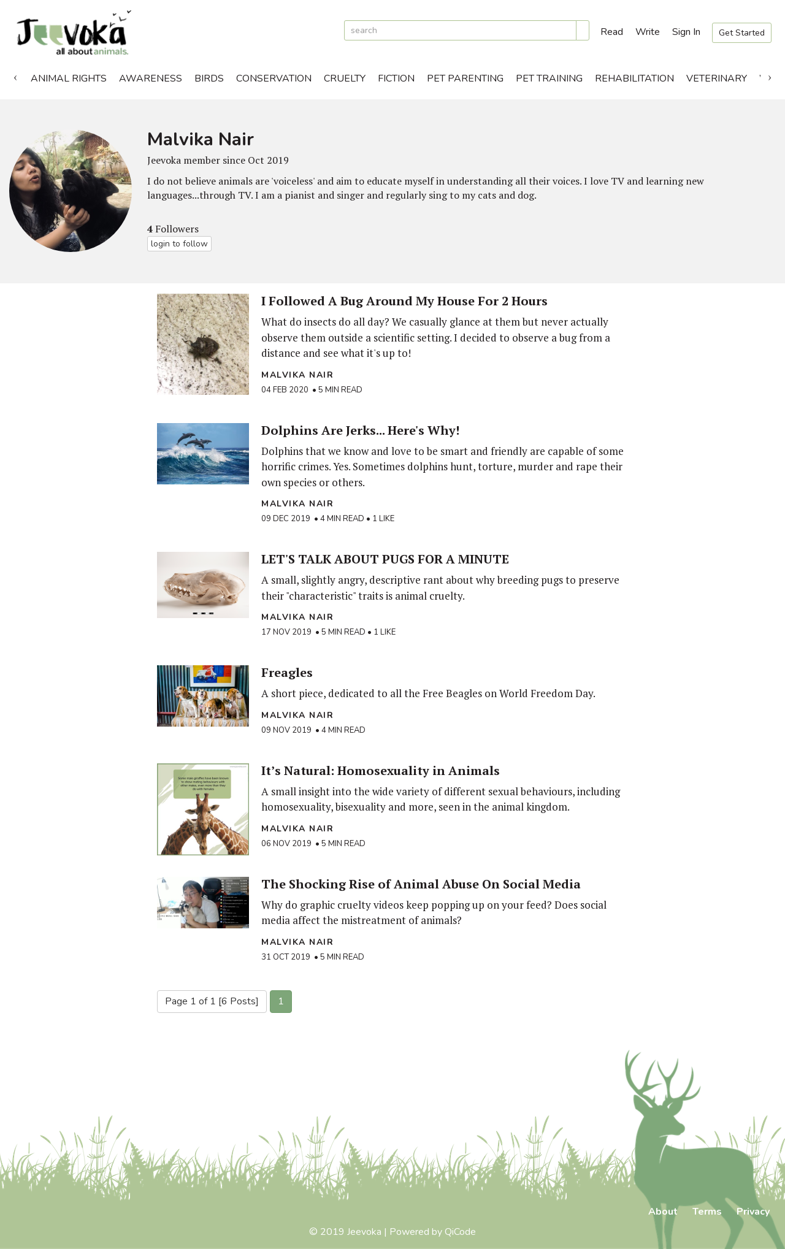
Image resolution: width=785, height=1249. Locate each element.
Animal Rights (69, 78)
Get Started (742, 33)
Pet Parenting (465, 78)
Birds (209, 78)
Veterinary (716, 78)
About (663, 1211)
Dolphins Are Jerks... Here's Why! (360, 430)
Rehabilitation (634, 78)
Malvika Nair (297, 375)
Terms (707, 1211)
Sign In (686, 32)
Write (647, 32)
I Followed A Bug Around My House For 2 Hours (404, 300)
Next (770, 75)
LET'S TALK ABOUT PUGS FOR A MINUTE (385, 559)
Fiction (396, 78)
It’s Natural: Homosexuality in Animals (380, 770)
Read (611, 32)
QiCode (460, 1232)
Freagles (287, 672)
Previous (15, 75)
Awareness (150, 78)
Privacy (753, 1211)
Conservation (274, 78)
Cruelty (345, 78)
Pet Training (549, 78)
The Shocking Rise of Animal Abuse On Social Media (421, 884)
